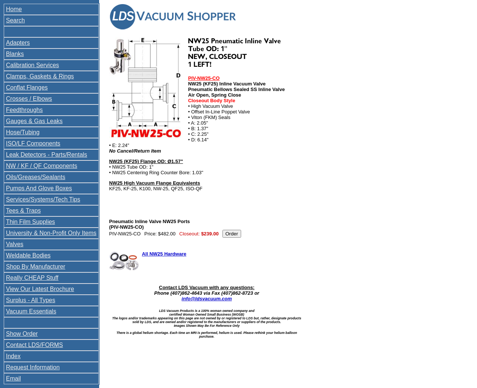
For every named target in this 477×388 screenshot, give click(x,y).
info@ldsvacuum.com (206, 298)
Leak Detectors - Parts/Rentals (46, 154)
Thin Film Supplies (30, 222)
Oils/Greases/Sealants (35, 177)
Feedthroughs (24, 110)
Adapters (18, 43)
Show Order (22, 334)
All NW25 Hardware (164, 254)
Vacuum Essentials (31, 311)
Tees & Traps (23, 210)
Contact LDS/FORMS (34, 345)
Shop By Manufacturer (35, 266)
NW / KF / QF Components (41, 166)
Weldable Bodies (28, 255)
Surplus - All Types (30, 300)
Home (14, 9)
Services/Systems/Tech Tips (43, 199)
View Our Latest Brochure (40, 289)
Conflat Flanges (27, 87)
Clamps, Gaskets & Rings (40, 76)
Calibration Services (32, 65)
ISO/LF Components (33, 143)
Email (13, 378)
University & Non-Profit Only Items (51, 233)
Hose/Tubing (23, 132)
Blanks (15, 54)
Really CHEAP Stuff (32, 278)
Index (13, 356)
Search (15, 20)
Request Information (33, 367)
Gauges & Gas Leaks (34, 121)
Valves (14, 244)
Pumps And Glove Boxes (39, 188)
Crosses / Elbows (29, 99)
